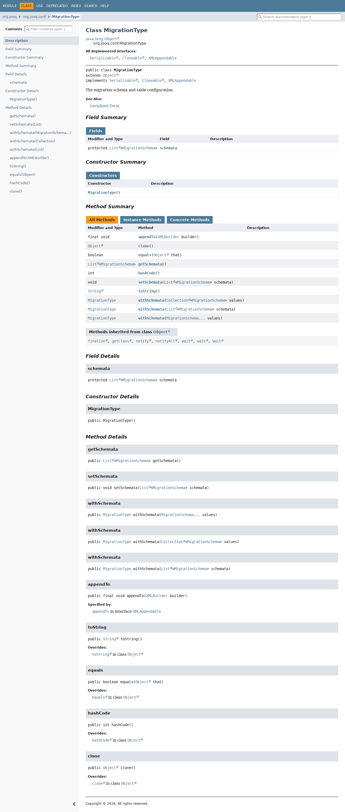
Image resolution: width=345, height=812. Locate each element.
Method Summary (20, 66)
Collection (177, 300)
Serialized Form (104, 106)
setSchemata (150, 282)
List (113, 148)
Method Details (18, 108)
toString (147, 291)
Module (10, 6)
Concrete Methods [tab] (189, 220)
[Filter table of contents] (49, 29)
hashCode (147, 273)
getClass (120, 341)
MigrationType (66, 17)
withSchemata (151, 300)
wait (186, 341)
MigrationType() (23, 99)
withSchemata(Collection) (32, 141)
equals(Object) (22, 175)
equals (144, 255)
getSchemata (150, 264)
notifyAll (165, 341)
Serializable (103, 58)
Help (105, 6)
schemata (18, 82)
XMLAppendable (163, 58)
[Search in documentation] (299, 17)
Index (76, 6)
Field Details (16, 74)
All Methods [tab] (102, 220)
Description (16, 41)
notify (142, 341)
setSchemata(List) (26, 124)
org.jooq (9, 17)
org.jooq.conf (34, 17)
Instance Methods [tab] (142, 220)
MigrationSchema (139, 148)
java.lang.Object (101, 39)
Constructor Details (22, 91)
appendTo (147, 237)
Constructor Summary (24, 57)
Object (109, 75)
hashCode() (20, 183)
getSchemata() (23, 116)
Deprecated (57, 6)
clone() (16, 191)
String (94, 291)
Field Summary (18, 49)
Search (90, 6)
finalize (96, 341)
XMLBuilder (168, 237)
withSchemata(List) (27, 149)
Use (39, 6)
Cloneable (132, 58)
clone (143, 246)
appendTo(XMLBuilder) (29, 158)
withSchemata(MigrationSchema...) (40, 133)
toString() (18, 166)
